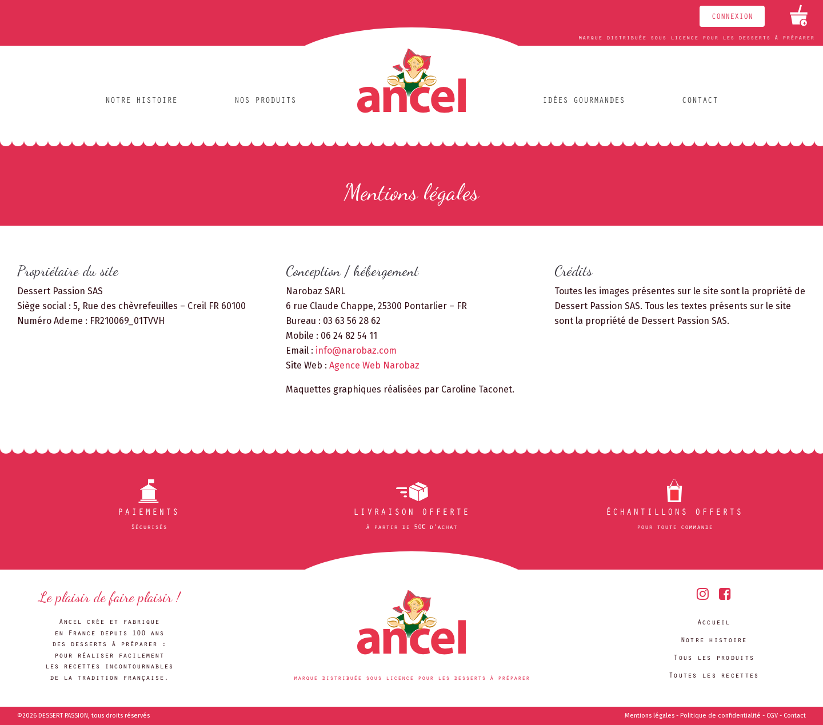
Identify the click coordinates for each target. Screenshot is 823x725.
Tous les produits (713, 658)
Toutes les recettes (713, 676)
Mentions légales (649, 715)
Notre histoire (141, 101)
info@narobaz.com (356, 350)
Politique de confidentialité (720, 715)
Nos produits (265, 101)
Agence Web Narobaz (374, 365)
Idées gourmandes (583, 101)
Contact (700, 101)
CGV (772, 715)
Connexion (732, 18)
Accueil (713, 623)
